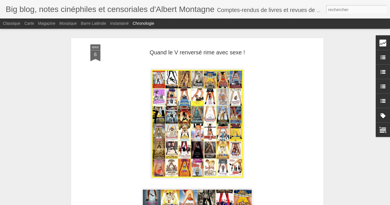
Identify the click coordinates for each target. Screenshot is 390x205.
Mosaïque (68, 23)
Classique (11, 23)
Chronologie (143, 23)
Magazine (47, 23)
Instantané (119, 23)
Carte (29, 23)
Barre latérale (93, 23)
